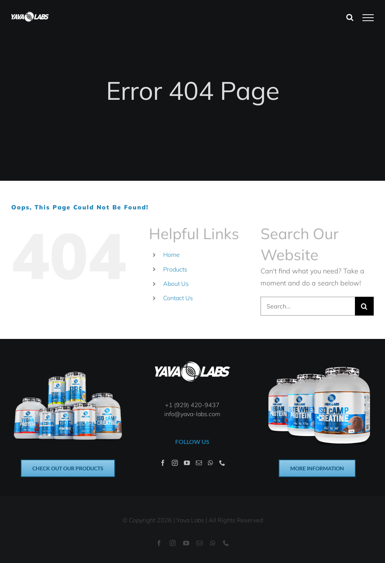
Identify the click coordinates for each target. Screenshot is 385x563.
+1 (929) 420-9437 (192, 405)
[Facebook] (163, 463)
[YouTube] (187, 463)
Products (175, 269)
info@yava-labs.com (192, 414)
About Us (176, 283)
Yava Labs (190, 520)
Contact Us (178, 298)
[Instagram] (175, 463)
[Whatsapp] (210, 463)
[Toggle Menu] (368, 17)
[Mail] (199, 463)
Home (171, 254)
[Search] (364, 306)
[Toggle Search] (349, 17)
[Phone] (222, 463)
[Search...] (308, 306)
